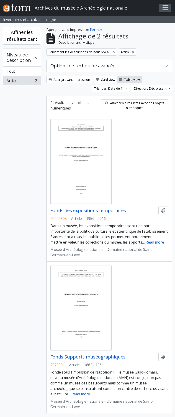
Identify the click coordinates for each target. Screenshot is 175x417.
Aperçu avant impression (69, 79)
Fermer (96, 29)
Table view (129, 79)
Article (21, 81)
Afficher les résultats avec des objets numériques (134, 105)
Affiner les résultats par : (22, 35)
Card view (105, 79)
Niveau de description (19, 57)
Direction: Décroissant (150, 88)
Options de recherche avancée (82, 66)
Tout (11, 71)
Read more (155, 242)
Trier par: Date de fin (109, 88)
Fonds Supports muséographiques (88, 357)
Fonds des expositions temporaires (88, 210)
